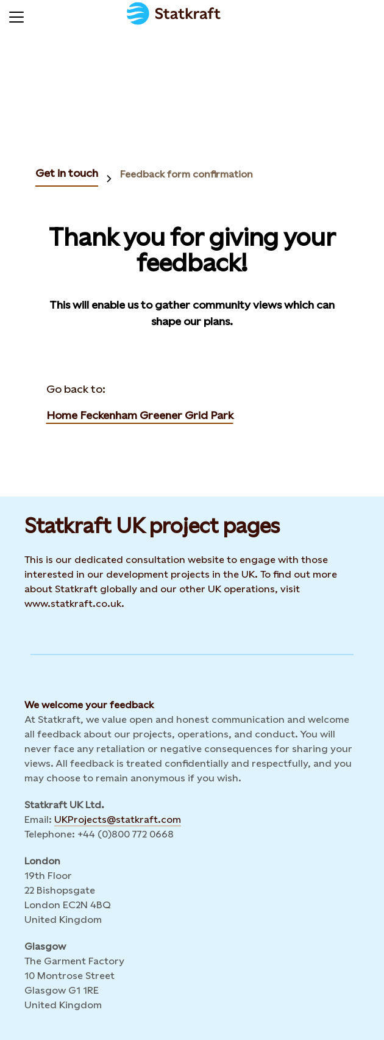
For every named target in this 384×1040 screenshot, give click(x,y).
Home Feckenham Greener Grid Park (139, 415)
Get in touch (66, 173)
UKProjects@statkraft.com (117, 819)
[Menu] (16, 15)
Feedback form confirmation (186, 174)
